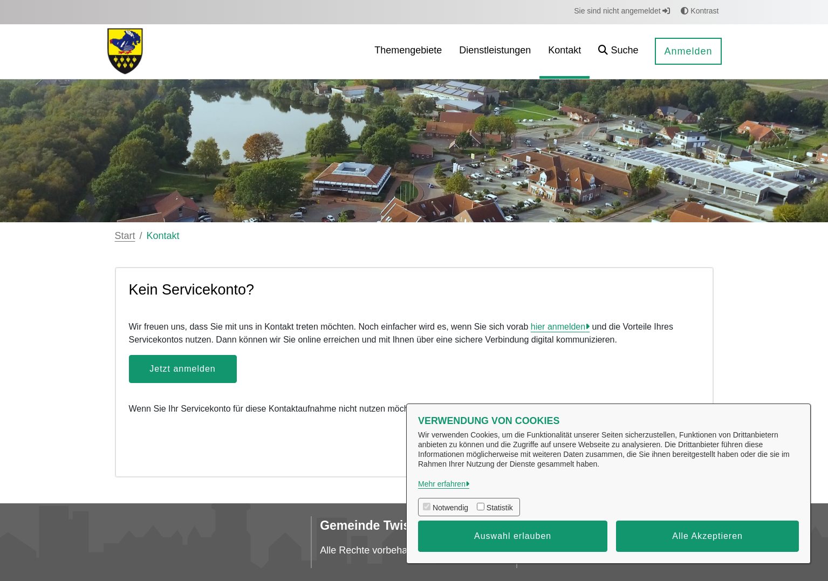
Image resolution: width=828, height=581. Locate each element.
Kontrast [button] (699, 10)
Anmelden (688, 51)
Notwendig (450, 507)
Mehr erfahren (442, 484)
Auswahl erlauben (512, 536)
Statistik (500, 507)
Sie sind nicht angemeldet (622, 10)
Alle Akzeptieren (707, 536)
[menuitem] (408, 51)
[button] (618, 51)
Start (125, 235)
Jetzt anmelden (182, 368)
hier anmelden (558, 326)
